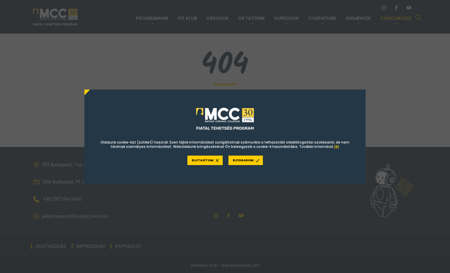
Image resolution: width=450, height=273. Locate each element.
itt (336, 147)
